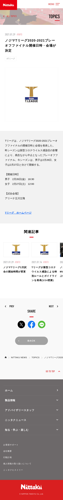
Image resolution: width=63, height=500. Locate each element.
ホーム (9, 390)
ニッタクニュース (15, 420)
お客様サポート (10, 445)
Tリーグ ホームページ (18, 212)
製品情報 (10, 400)
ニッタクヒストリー (13, 470)
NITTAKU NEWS (19, 357)
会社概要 (7, 451)
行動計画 (7, 457)
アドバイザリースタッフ (19, 410)
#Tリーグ (11, 59)
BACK (32, 340)
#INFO (19, 34)
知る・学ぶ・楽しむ (17, 430)
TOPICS (36, 357)
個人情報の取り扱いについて (17, 464)
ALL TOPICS (12, 16)
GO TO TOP (50, 371)
